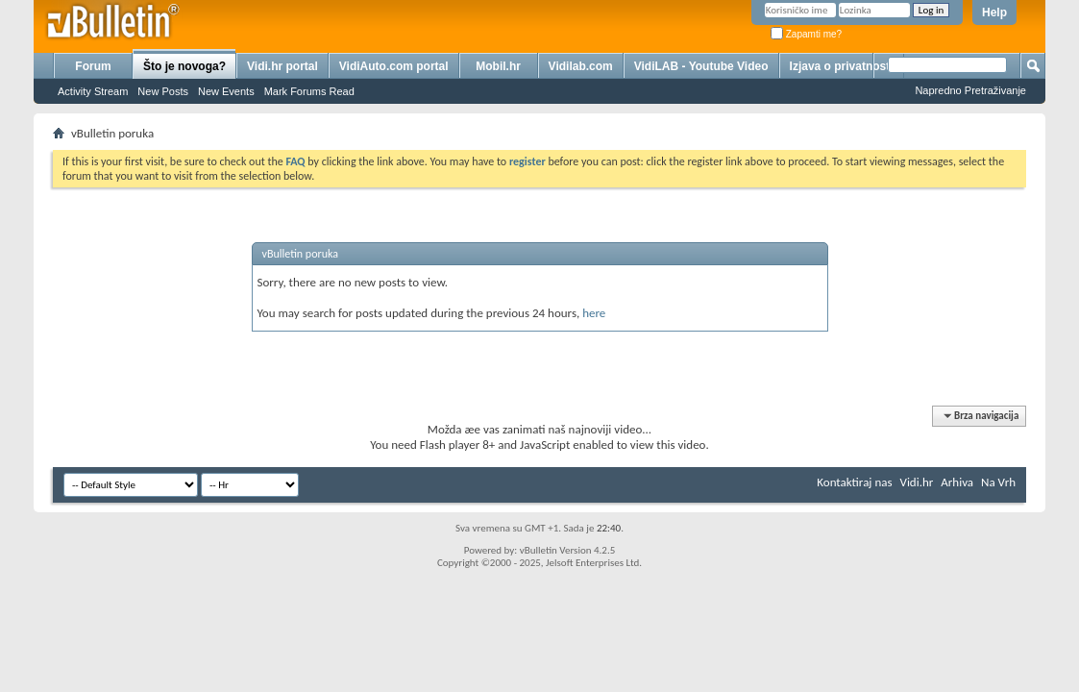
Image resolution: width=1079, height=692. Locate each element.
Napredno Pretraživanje (970, 90)
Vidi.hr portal (282, 66)
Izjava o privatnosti (842, 66)
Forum (92, 66)
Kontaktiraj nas (854, 482)
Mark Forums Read (309, 91)
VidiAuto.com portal (394, 66)
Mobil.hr (498, 66)
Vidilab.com (581, 66)
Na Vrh (998, 482)
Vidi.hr (917, 482)
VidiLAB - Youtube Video (701, 66)
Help (994, 12)
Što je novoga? (184, 66)
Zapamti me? (806, 34)
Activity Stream (93, 91)
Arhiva (957, 482)
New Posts (162, 91)
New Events (226, 91)
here (593, 313)
